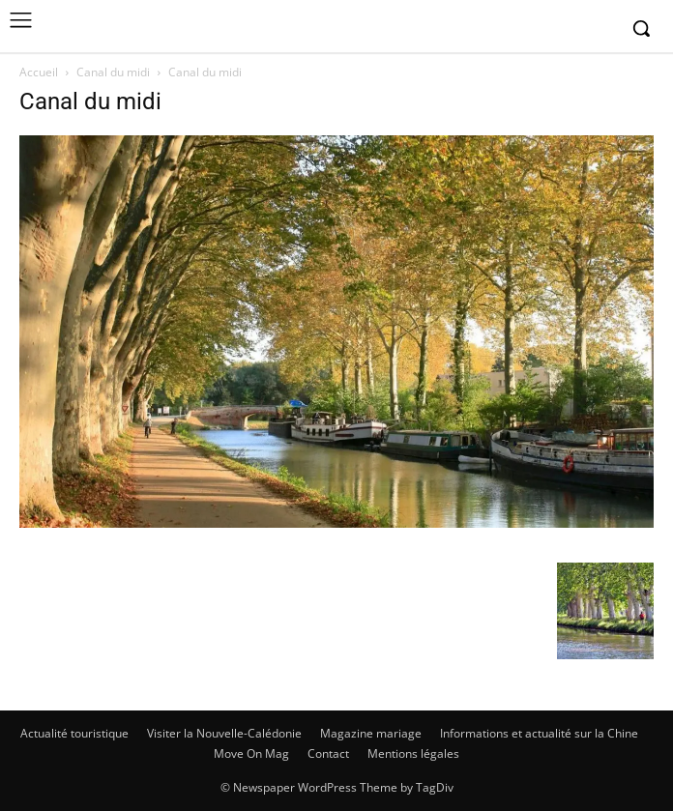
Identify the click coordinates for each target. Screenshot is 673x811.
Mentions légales (413, 753)
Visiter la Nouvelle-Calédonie (224, 733)
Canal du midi (113, 72)
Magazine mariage (371, 733)
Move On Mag (251, 753)
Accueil (38, 72)
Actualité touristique (74, 733)
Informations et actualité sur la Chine (539, 733)
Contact (328, 753)
